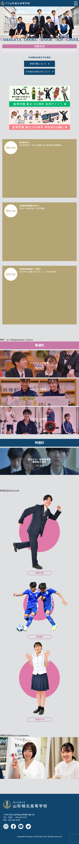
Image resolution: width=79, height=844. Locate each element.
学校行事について (38, 64)
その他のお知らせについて (38, 71)
